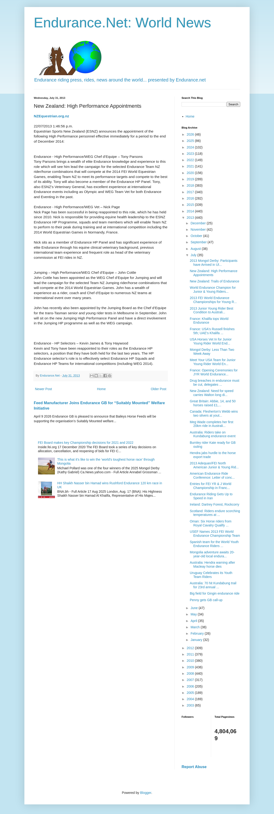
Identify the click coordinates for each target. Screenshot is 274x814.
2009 (191, 667)
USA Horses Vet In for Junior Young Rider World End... (211, 341)
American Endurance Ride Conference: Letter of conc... (212, 475)
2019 (191, 179)
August (196, 249)
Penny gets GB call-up (206, 600)
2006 (191, 686)
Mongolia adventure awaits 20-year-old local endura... (212, 554)
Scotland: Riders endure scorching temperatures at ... (215, 513)
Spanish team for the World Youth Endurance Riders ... (214, 544)
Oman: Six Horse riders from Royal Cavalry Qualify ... (210, 523)
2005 (191, 693)
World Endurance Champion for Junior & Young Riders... (213, 289)
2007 (191, 680)
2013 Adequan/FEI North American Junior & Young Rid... (214, 465)
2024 (191, 147)
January (196, 640)
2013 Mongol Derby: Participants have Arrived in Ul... (213, 262)
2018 (191, 185)
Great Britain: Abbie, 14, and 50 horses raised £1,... (213, 403)
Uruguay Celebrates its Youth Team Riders (211, 575)
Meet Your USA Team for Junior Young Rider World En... (213, 362)
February (197, 633)
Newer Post (43, 389)
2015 (191, 205)
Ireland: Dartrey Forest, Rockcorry (214, 504)
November (198, 229)
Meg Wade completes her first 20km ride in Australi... (211, 424)
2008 (191, 673)
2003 (191, 705)
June (194, 608)
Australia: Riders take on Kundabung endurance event (213, 434)
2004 (191, 699)
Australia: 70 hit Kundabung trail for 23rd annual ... (213, 585)
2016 (191, 198)
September (198, 242)
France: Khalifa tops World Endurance (209, 321)
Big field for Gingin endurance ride (215, 593)
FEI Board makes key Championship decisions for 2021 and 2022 (85, 442)
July (193, 255)
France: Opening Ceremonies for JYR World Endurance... (214, 372)
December (198, 223)
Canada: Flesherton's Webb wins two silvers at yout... (214, 413)
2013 (191, 217)
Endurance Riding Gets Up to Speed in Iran (211, 496)
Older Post (158, 389)
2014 (191, 211)
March (195, 627)
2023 (191, 153)
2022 (191, 160)
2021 (191, 166)
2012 (191, 648)
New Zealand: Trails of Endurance (214, 281)
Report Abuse (194, 767)
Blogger (145, 793)
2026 (191, 134)
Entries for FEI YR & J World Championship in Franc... (210, 486)
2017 (191, 192)
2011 (191, 654)
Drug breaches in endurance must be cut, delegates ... (214, 382)
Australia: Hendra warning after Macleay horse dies (212, 564)
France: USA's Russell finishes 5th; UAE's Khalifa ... (212, 331)
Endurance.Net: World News (122, 22)
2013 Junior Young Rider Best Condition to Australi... (211, 310)
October (196, 236)
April (194, 621)
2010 (191, 660)
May (194, 614)
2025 (191, 141)
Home (101, 389)
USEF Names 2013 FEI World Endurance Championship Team (215, 533)
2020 (191, 173)
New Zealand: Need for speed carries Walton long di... (211, 393)
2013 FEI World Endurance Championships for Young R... (213, 300)
